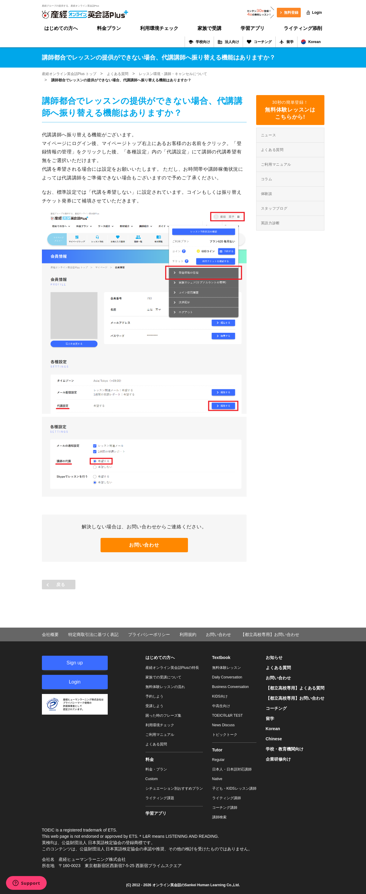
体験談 (266, 194)
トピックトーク (224, 735)
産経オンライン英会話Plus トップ (69, 74)
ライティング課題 (159, 798)
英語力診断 (270, 223)
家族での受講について (163, 677)
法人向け (228, 41)
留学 (286, 41)
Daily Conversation (227, 677)
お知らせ (274, 657)
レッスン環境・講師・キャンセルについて (173, 74)
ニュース (268, 135)
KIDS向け (220, 696)
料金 (149, 759)
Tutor (217, 749)
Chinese (274, 738)
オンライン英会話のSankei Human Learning (189, 885)
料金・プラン (156, 769)
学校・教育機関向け (284, 749)
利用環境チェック (159, 28)
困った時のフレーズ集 (163, 715)
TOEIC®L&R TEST (227, 715)
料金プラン (109, 28)
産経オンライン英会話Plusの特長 (172, 668)
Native (217, 779)
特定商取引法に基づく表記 (93, 634)
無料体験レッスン (226, 668)
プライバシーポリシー (149, 634)
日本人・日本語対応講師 (232, 769)
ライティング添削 (303, 28)
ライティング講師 (226, 798)
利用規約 (188, 634)
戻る (60, 584)
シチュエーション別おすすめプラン (174, 788)
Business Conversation (230, 687)
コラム (266, 179)
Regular (218, 760)
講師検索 (219, 817)
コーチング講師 (224, 807)
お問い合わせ (144, 544)
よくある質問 (117, 74)
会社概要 (50, 634)
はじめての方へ (61, 28)
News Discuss (223, 725)
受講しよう (154, 706)
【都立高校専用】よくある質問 (295, 688)
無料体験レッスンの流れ (165, 687)
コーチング (259, 41)
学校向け (199, 41)
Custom (151, 779)
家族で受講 (209, 28)
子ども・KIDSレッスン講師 (234, 788)
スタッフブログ (274, 208)
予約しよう (154, 696)
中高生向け (221, 706)
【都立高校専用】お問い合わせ (270, 634)
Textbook (221, 657)
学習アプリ (253, 28)
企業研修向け (278, 759)
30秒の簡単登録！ (290, 110)
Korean (311, 41)
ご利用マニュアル (276, 164)
